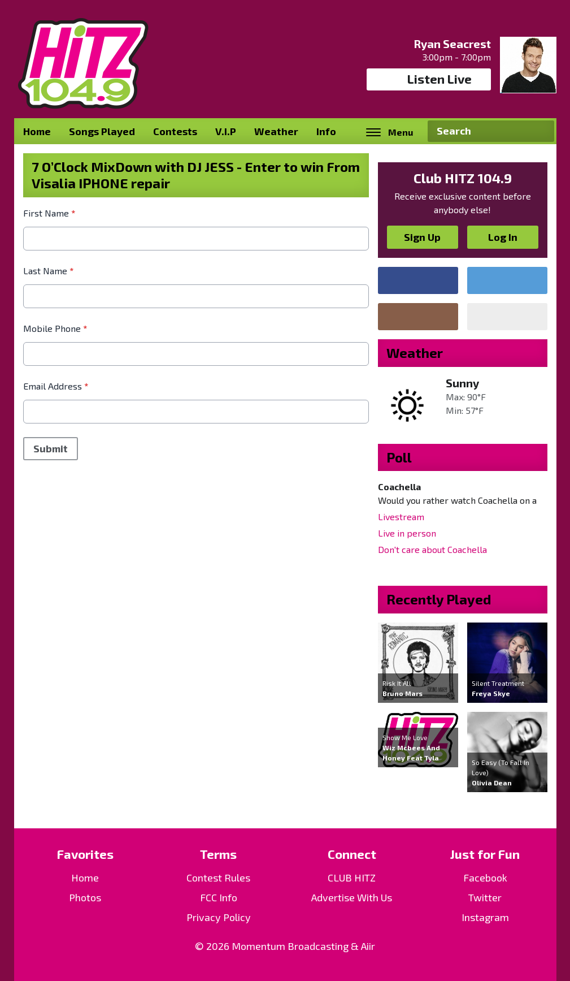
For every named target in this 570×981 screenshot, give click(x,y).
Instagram (485, 917)
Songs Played (102, 131)
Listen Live (428, 79)
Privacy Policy (218, 917)
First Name (49, 213)
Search (541, 131)
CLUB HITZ (352, 877)
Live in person (407, 533)
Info (326, 131)
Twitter (485, 897)
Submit (50, 448)
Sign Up (422, 237)
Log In (502, 237)
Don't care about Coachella (432, 549)
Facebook (485, 877)
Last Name (48, 270)
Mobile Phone (55, 328)
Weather (276, 131)
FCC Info (218, 897)
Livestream (401, 516)
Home (37, 131)
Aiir (368, 946)
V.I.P (225, 131)
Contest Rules (218, 877)
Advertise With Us (351, 897)
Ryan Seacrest (452, 43)
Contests (175, 131)
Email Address (55, 386)
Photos (85, 897)
